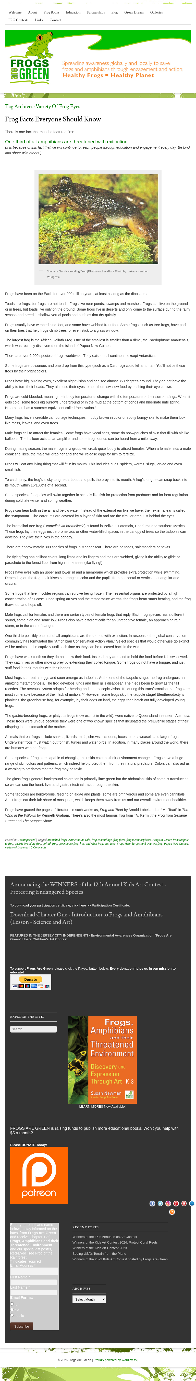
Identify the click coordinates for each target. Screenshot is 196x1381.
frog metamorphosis (138, 840)
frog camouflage (102, 840)
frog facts (119, 840)
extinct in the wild (79, 840)
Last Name (20, 1287)
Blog (115, 12)
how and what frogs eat (94, 843)
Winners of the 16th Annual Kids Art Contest (104, 1237)
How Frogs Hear (120, 843)
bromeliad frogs (57, 840)
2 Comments (38, 847)
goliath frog (50, 843)
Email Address (22, 1265)
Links (39, 20)
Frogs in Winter (161, 840)
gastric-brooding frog (28, 843)
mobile (19, 1316)
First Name (20, 1277)
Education (73, 12)
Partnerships (96, 12)
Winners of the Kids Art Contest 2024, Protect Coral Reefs (115, 1242)
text (16, 1310)
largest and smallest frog (147, 843)
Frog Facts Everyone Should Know (53, 119)
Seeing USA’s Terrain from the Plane (99, 1254)
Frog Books (51, 12)
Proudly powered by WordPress (115, 1360)
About (32, 12)
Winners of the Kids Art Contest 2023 (99, 1248)
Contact (55, 20)
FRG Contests (18, 20)
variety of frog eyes (17, 847)
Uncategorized (26, 840)
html (17, 1304)
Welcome (14, 12)
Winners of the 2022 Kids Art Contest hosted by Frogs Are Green (120, 1259)
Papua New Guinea (176, 843)
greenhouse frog (68, 843)
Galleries (156, 12)
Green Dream (134, 12)
